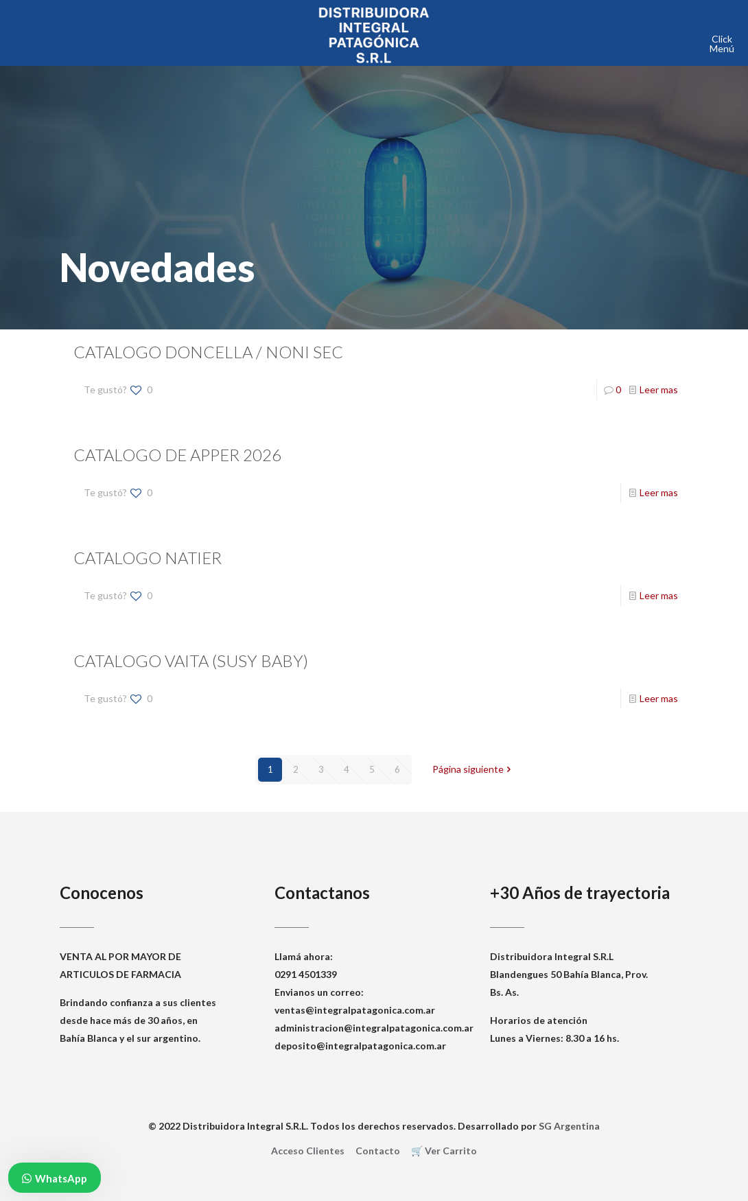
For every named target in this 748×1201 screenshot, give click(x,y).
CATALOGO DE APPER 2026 (177, 455)
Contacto (377, 1150)
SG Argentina (569, 1126)
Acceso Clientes (307, 1150)
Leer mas (659, 389)
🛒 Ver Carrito (444, 1150)
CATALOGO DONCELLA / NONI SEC (208, 352)
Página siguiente (472, 770)
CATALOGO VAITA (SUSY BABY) (190, 661)
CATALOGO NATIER (147, 558)
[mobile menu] (726, 39)
